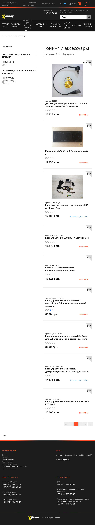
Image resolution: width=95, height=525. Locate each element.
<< (66, 424)
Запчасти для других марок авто (27, 25)
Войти (73, 4)
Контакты (46, 4)
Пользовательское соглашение (14, 466)
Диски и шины (67, 25)
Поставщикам (7, 462)
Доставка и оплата (32, 3)
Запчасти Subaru (15, 25)
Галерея (5, 457)
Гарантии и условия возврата (9, 3)
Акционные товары (88, 25)
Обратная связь (8, 459)
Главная (5, 36)
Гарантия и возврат (10, 469)
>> (90, 424)
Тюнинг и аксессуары (55, 25)
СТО (53, 4)
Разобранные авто (41, 25)
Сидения (76, 25)
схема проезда (63, 459)
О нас (24, 3)
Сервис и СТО (5, 25)
